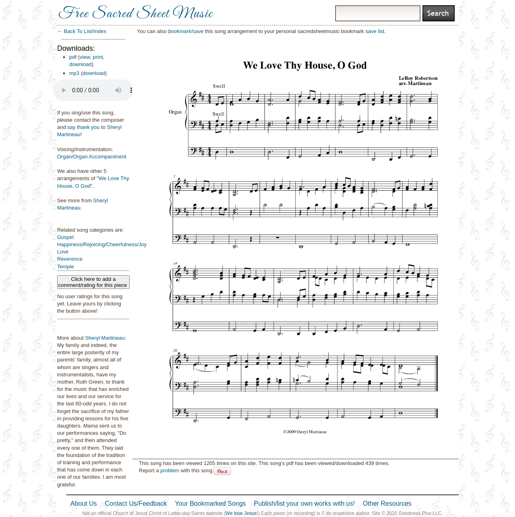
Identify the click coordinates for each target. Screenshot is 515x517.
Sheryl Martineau (104, 338)
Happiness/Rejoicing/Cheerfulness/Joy (102, 244)
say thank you (83, 127)
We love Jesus (241, 513)
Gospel (65, 237)
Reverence (69, 259)
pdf (72, 57)
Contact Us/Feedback (136, 503)
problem (169, 470)
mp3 (74, 73)
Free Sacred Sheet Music (135, 14)
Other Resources (387, 503)
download (80, 64)
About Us (83, 503)
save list (374, 31)
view (85, 57)
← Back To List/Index (81, 31)
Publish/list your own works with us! (304, 503)
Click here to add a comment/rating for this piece (93, 282)
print (98, 57)
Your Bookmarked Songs (210, 503)
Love (62, 252)
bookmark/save (186, 31)
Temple (65, 267)
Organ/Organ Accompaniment (91, 157)
